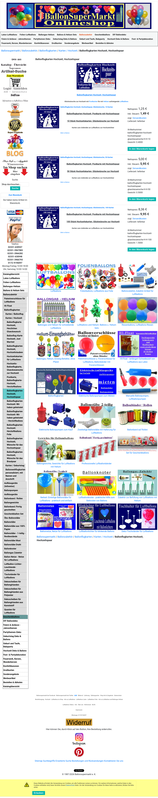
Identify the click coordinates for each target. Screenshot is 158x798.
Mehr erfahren (65, 133)
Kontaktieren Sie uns (113, 761)
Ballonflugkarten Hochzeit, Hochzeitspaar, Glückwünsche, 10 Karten (86, 107)
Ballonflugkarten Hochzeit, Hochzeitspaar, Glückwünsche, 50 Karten (86, 157)
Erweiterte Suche (63, 761)
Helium (106, 101)
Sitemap (39, 761)
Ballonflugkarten (48, 50)
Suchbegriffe (49, 761)
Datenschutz (70, 785)
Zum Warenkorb (15, 195)
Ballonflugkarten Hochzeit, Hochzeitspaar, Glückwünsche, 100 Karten (87, 208)
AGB (75, 695)
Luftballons (124, 101)
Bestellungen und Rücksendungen (88, 761)
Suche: (15, 179)
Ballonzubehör (29, 50)
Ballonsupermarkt (10, 50)
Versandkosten (139, 118)
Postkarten (93, 101)
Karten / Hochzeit (68, 50)
